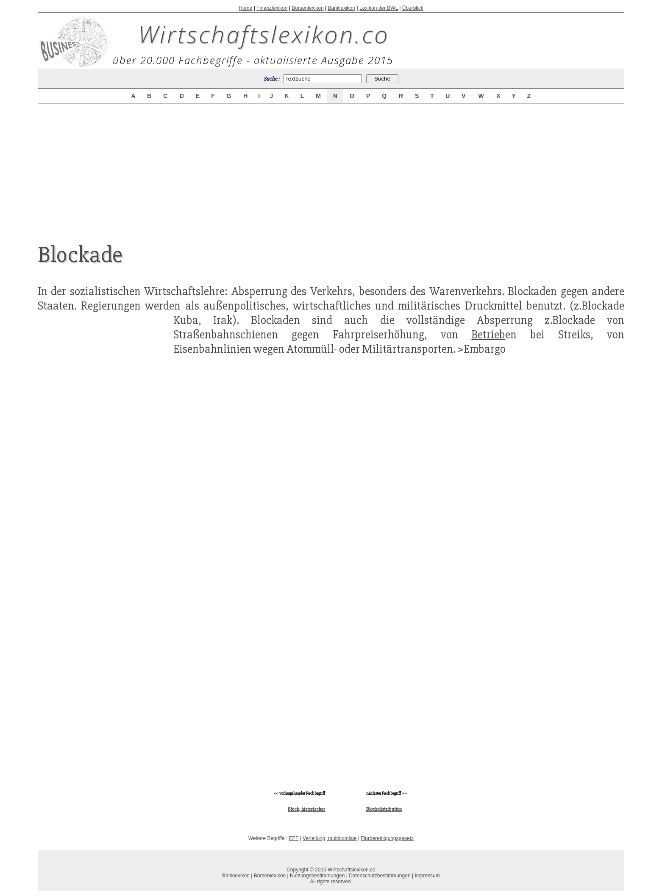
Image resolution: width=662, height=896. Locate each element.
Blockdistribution (384, 809)
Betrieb (488, 334)
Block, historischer (306, 809)
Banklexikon (341, 8)
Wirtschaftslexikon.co (263, 34)
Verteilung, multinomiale (329, 838)
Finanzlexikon (271, 8)
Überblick (412, 8)
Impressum (426, 876)
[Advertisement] (331, 166)
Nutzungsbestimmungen (317, 876)
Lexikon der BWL (378, 8)
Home (245, 8)
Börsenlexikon (307, 8)
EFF (294, 838)
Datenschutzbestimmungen (379, 876)
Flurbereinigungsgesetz (387, 838)
